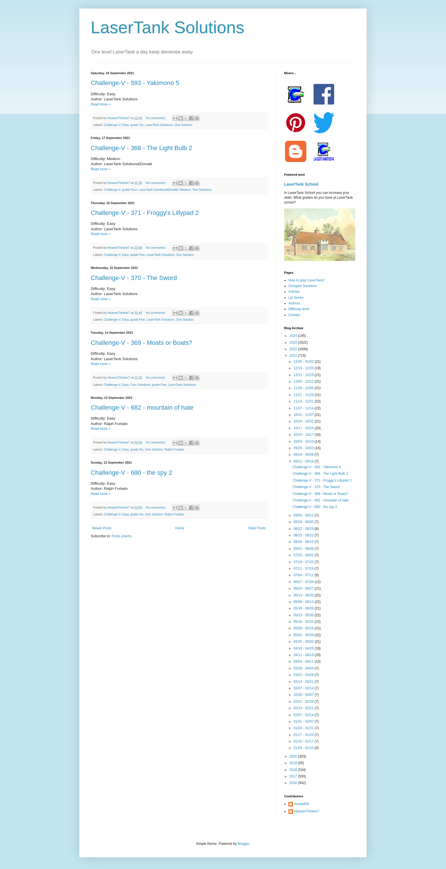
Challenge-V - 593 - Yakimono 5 (135, 82)
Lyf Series (295, 298)
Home (179, 528)
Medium (185, 189)
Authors (294, 303)
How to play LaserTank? (306, 280)
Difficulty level (298, 309)
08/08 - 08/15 (304, 542)
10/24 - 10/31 (304, 421)
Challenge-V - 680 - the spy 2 (131, 472)
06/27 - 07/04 (304, 582)
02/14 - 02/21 (304, 708)
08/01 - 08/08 (304, 549)
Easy (125, 124)
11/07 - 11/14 (304, 408)
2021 (294, 356)
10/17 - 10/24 (304, 428)
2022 (294, 349)
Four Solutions (140, 384)
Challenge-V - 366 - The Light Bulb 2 (141, 148)
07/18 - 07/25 (304, 562)
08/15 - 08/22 (304, 535)
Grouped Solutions (302, 286)
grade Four (129, 189)
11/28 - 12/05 (304, 388)
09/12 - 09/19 (304, 461)
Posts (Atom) (121, 536)
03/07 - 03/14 (304, 688)
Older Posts (257, 528)
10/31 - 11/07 (304, 415)
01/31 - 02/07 (304, 721)
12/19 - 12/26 (304, 368)
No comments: (156, 118)
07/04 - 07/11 (304, 575)
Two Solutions (201, 189)
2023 (294, 343)
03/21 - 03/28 (304, 675)
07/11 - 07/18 (304, 569)
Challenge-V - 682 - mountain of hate (142, 407)
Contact (294, 315)
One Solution (183, 124)
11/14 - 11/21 (304, 401)
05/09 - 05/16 (304, 628)
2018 (294, 770)
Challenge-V (112, 124)
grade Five (137, 254)
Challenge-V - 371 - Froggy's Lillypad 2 (145, 212)
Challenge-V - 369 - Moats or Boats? (141, 342)
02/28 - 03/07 (304, 695)
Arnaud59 (301, 804)
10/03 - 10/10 (304, 441)
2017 (294, 776)
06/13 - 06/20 (304, 595)
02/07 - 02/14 (304, 715)
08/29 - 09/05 (304, 522)
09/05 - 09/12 (304, 515)
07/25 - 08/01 (304, 555)
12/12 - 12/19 (304, 375)
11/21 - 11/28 (304, 395)
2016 (294, 783)
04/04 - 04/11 (304, 661)
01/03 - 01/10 (304, 748)
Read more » (100, 104)
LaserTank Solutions (167, 27)
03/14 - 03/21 (304, 682)
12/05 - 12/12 (304, 381)
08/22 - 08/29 (304, 529)
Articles (294, 292)
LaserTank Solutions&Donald (158, 189)
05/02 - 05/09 (304, 635)
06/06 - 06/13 (304, 602)
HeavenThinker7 (306, 811)
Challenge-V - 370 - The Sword (134, 277)
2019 (294, 763)
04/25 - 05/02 (304, 642)
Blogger (243, 844)
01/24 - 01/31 (304, 728)
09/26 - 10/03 (304, 448)
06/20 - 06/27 (304, 588)
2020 (294, 756)
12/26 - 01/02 (304, 362)
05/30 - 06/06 (304, 608)
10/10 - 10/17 (304, 435)
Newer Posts (102, 528)
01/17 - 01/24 (304, 735)
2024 (294, 336)
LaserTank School (301, 184)
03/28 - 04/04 (304, 668)
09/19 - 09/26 (304, 455)
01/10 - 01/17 (304, 741)
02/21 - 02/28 (304, 702)
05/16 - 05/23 (304, 622)
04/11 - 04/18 (304, 655)
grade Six (136, 124)
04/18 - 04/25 (304, 648)
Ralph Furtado (174, 449)
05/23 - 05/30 (304, 615)
